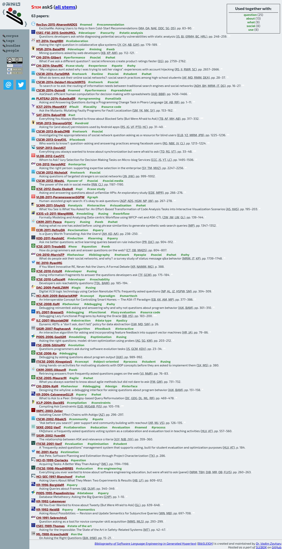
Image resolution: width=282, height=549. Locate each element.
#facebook (77, 139)
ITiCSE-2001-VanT (49, 443)
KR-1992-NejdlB (47, 509)
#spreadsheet (121, 90)
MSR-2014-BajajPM (50, 49)
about (250, 18)
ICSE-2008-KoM (48, 304)
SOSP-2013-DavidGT (51, 148)
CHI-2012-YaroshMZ (50, 164)
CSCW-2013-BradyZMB (53, 131)
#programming (89, 98)
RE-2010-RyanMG (49, 263)
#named (86, 24)
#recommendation (110, 24)
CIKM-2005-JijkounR (51, 369)
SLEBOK (261, 547)
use (251, 29)
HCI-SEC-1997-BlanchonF (54, 476)
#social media (113, 180)
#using (103, 213)
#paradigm (107, 295)
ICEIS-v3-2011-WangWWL (55, 213)
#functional (97, 312)
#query (69, 222)
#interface (129, 386)
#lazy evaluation (123, 312)
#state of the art (79, 526)
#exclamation (78, 230)
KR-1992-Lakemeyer (51, 501)
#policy (121, 320)
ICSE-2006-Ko (46, 353)
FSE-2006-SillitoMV (50, 345)
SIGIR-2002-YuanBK (50, 435)
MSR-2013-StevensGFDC (54, 123)
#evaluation (121, 427)
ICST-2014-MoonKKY (51, 106)
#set (71, 115)
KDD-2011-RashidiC (50, 238)
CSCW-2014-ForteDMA (53, 74)
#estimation (70, 452)
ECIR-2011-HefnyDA (50, 230)
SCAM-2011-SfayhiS (50, 205)
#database (85, 493)
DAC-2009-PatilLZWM (52, 287)
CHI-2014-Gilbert (48, 57)
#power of (74, 180)
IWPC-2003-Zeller (49, 411)
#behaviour (75, 254)
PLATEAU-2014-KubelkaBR (55, 98)
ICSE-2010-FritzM (49, 271)
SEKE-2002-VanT (48, 427)
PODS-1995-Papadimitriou (55, 493)
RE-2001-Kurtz (47, 452)
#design (111, 386)
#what (110, 57)
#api (79, 189)
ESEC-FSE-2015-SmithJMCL (56, 32)
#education (98, 427)
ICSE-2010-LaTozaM (50, 279)
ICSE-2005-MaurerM (51, 378)
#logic (76, 287)
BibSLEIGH (205, 543)
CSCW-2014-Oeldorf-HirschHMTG (60, 82)
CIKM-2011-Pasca (49, 222)
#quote (117, 65)
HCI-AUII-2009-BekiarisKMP (56, 295)
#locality (90, 106)
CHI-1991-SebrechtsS (51, 517)
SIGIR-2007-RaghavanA (53, 328)
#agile (74, 378)
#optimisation (101, 337)
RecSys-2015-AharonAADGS (56, 24)
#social (95, 57)
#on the (76, 534)
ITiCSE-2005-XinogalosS (54, 361)
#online (97, 74)
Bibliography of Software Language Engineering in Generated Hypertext (145, 543)
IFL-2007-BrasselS (49, 312)
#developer (87, 32)
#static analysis (131, 32)
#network (79, 74)
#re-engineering (110, 468)
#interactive (96, 205)
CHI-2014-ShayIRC (49, 65)
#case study (75, 65)
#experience (97, 65)
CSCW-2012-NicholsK (51, 172)
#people (140, 254)
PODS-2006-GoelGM (51, 337)
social (251, 26)
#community (78, 419)
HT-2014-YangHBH (49, 41)
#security (107, 32)
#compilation (77, 402)
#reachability (100, 279)
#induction (75, 238)
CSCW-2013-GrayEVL (51, 139)
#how (72, 246)
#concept (87, 295)
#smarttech (128, 295)
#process (130, 361)
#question (89, 246)
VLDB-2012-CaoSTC (50, 156)
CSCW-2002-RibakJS (51, 419)
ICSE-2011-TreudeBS (51, 246)
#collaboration (77, 41)
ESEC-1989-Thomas (50, 526)
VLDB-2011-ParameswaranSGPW (60, 197)
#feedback (102, 328)
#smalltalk (113, 98)
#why (131, 65)
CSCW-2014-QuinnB (50, 90)
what (251, 22)
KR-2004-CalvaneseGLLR (54, 394)
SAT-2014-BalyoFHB (51, 115)
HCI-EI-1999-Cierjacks (52, 460)
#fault (74, 106)
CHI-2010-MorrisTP (50, 254)
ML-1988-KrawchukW (52, 534)
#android (82, 123)
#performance (74, 57)
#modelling (84, 213)
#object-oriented (106, 361)
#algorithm (81, 328)
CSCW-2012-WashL (50, 180)
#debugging (93, 304)
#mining (95, 49)
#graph (92, 197)
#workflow (121, 213)
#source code (111, 106)
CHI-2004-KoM (47, 386)
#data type (103, 320)
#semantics (86, 509)
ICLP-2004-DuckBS (50, 402)
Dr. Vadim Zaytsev (268, 543)
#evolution (76, 345)
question (250, 14)
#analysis (75, 205)
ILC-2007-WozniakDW (52, 320)
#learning (95, 238)
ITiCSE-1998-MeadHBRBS (54, 468)
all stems (65, 7)
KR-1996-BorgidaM (50, 485)
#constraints (101, 402)
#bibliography (99, 254)
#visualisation (120, 205)
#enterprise (77, 164)
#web (110, 49)
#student (130, 74)
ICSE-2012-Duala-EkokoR (54, 189)
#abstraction (80, 320)
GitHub (276, 547)
